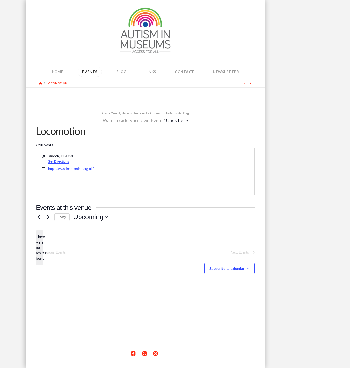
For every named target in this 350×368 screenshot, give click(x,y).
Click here (177, 120)
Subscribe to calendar (226, 268)
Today (62, 217)
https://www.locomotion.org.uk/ (71, 169)
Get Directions (58, 161)
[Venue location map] (199, 171)
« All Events (44, 145)
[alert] (39, 247)
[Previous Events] (39, 217)
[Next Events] (48, 217)
